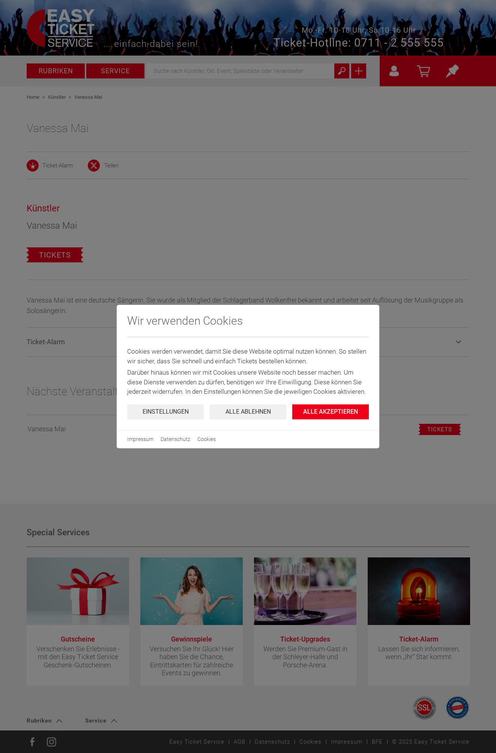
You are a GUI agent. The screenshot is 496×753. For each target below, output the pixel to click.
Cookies (206, 439)
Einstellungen (166, 411)
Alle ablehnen (248, 411)
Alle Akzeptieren (330, 411)
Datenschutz (175, 439)
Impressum (140, 439)
